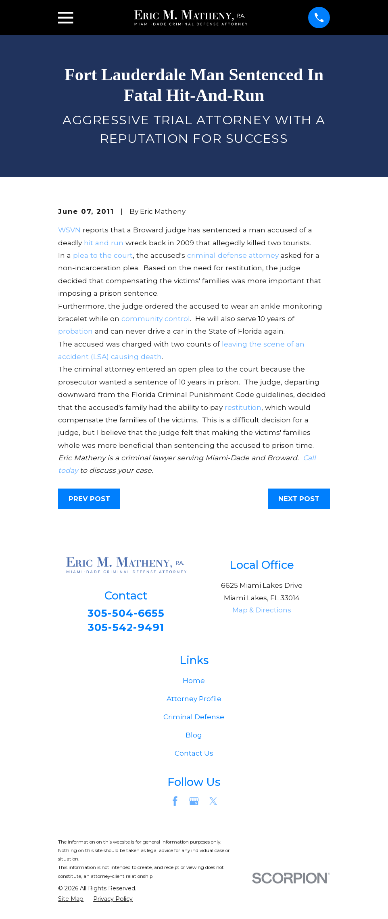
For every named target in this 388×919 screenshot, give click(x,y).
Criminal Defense (193, 719)
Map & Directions (261, 610)
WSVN (69, 230)
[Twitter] (213, 803)
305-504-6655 (126, 613)
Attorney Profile (194, 701)
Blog (194, 737)
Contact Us (194, 756)
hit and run (103, 242)
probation (75, 331)
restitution (243, 407)
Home (194, 683)
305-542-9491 (126, 628)
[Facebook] (175, 803)
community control (155, 318)
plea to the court (103, 255)
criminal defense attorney (233, 255)
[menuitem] (70, 901)
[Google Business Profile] (194, 803)
